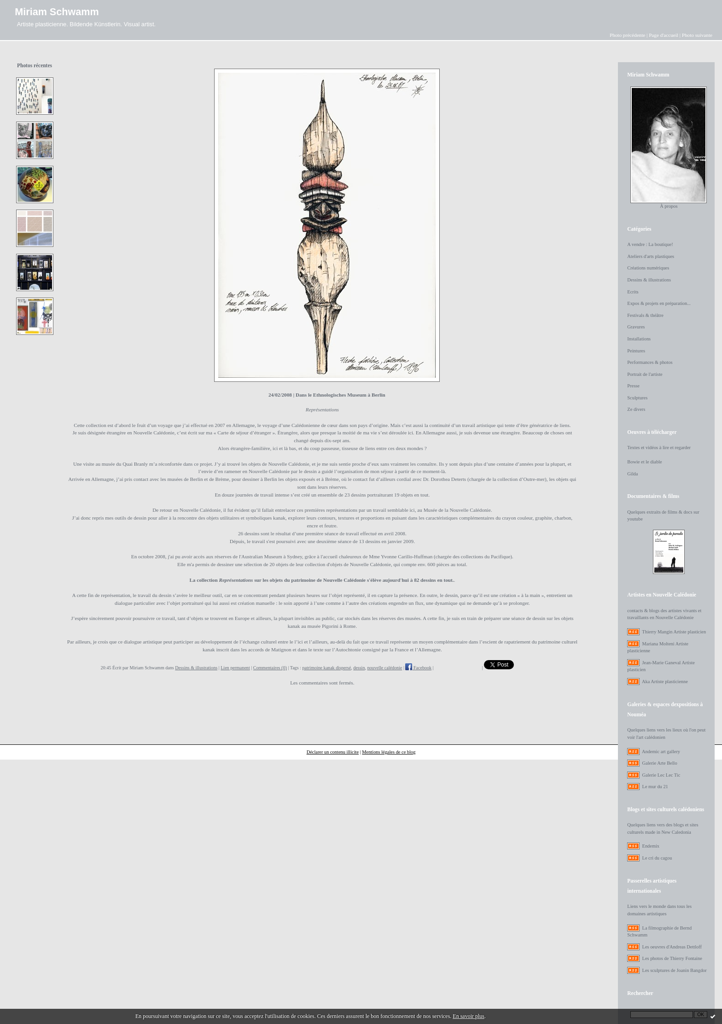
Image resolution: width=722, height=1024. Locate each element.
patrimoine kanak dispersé (326, 667)
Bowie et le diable (644, 461)
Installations (639, 338)
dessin (359, 667)
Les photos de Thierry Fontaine (672, 958)
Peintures (636, 350)
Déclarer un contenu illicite (333, 752)
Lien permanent (235, 667)
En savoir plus (468, 1016)
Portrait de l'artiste (644, 374)
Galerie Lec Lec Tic (661, 775)
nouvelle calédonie (384, 667)
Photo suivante (697, 35)
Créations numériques (648, 267)
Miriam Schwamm (57, 12)
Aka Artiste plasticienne (665, 681)
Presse (633, 385)
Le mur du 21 (655, 786)
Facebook (418, 667)
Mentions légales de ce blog (388, 752)
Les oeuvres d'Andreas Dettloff (672, 946)
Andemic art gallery (661, 751)
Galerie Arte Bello (659, 763)
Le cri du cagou (657, 857)
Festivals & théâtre (645, 315)
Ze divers (636, 409)
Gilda (632, 473)
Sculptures (637, 397)
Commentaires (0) (270, 667)
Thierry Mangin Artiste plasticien (674, 631)
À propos (668, 206)
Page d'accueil (663, 35)
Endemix (651, 845)
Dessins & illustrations (196, 667)
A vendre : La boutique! (650, 244)
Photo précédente (627, 35)
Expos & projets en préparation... (659, 303)
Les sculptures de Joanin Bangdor (674, 970)
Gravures (636, 326)
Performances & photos (649, 362)
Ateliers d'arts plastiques (650, 256)
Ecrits (632, 291)
